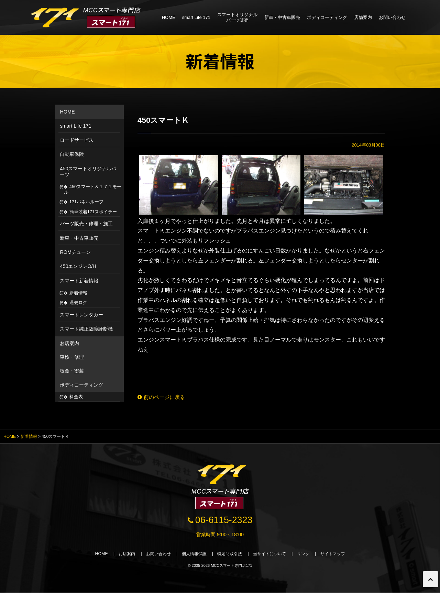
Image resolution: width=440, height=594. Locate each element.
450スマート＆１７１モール (93, 189)
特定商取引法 (230, 555)
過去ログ (78, 302)
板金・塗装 (72, 371)
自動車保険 (72, 154)
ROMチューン (75, 252)
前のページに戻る (163, 397)
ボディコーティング (327, 17)
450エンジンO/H (78, 266)
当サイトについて (273, 555)
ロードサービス (77, 140)
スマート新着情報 (79, 280)
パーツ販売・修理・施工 (86, 223)
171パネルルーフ (86, 201)
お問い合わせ (392, 17)
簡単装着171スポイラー (93, 211)
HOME (168, 17)
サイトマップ (340, 555)
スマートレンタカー (81, 314)
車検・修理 (72, 357)
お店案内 (69, 343)
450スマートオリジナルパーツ (88, 171)
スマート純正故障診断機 (86, 329)
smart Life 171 (196, 17)
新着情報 (78, 292)
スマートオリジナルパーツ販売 (237, 17)
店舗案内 (363, 17)
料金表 (76, 396)
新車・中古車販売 (282, 17)
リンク (309, 555)
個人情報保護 (191, 555)
